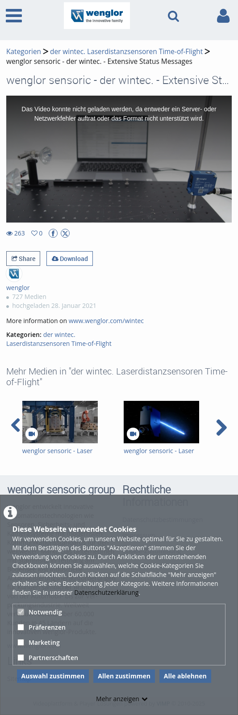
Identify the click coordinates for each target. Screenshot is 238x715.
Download (70, 258)
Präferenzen (41, 627)
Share (23, 258)
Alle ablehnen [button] (185, 676)
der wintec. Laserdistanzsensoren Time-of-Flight (126, 51)
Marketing (38, 642)
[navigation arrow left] (16, 425)
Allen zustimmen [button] (124, 676)
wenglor (18, 287)
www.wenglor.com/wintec (106, 320)
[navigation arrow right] (221, 427)
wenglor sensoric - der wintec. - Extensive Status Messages (99, 61)
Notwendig (39, 612)
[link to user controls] (223, 16)
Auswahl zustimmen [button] (53, 676)
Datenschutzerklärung (106, 592)
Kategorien (23, 51)
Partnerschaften (47, 657)
